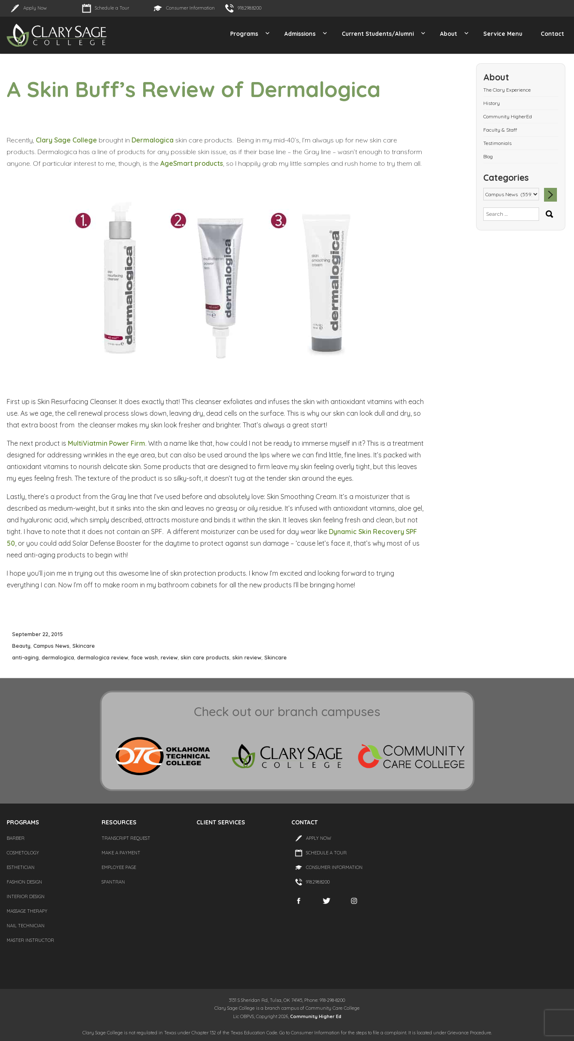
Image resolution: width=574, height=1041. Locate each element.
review (169, 657)
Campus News (51, 645)
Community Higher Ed (315, 1016)
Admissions (300, 33)
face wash (144, 657)
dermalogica (58, 657)
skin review (246, 657)
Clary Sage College (66, 140)
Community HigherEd (507, 116)
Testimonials (497, 143)
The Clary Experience (507, 90)
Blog (488, 156)
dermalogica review (102, 657)
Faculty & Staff (500, 130)
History (491, 103)
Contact (552, 33)
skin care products (205, 657)
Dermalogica (153, 140)
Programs (244, 33)
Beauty (21, 645)
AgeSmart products (191, 163)
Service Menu (502, 33)
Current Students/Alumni (378, 33)
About (448, 33)
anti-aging (25, 657)
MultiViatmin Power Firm (106, 443)
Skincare (83, 645)
